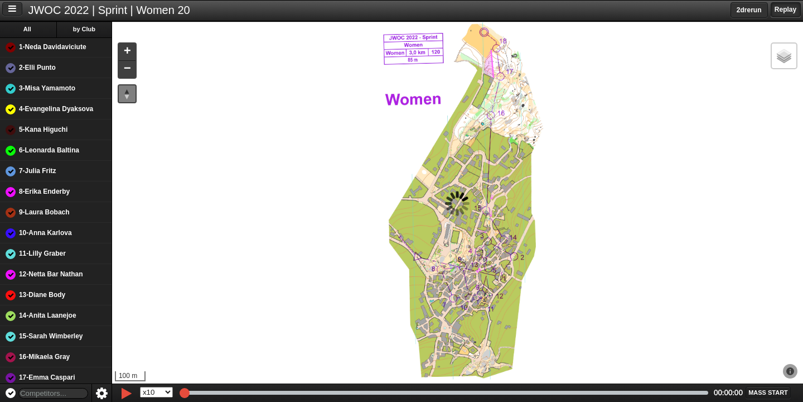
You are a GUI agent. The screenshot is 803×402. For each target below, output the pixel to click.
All (27, 29)
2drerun (749, 10)
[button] (127, 52)
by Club (84, 29)
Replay (785, 9)
